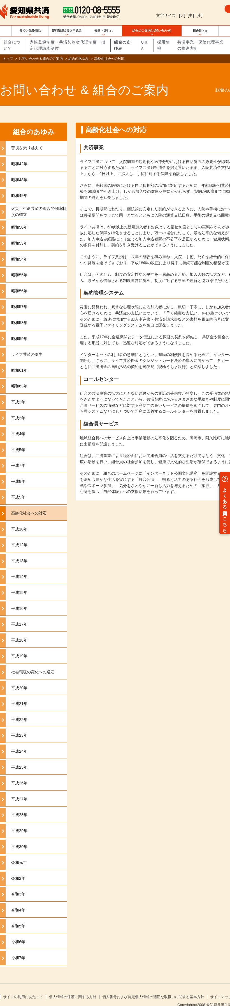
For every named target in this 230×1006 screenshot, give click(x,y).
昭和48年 (19, 171)
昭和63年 (19, 377)
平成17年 (19, 615)
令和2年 (18, 869)
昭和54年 (19, 250)
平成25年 (19, 758)
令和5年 (18, 917)
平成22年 (19, 710)
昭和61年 (19, 361)
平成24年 (19, 742)
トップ (8, 58)
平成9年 (18, 488)
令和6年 (18, 933)
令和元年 (19, 853)
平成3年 (18, 408)
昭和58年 (19, 313)
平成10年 (19, 520)
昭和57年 (19, 297)
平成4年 (18, 424)
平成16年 (19, 599)
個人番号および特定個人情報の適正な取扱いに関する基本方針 (153, 988)
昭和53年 (19, 234)
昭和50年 (19, 218)
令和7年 (18, 949)
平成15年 (19, 583)
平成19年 (19, 647)
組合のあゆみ (78, 58)
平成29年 (19, 821)
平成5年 (18, 440)
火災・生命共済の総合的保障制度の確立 (38, 202)
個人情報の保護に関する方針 (72, 988)
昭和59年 (19, 329)
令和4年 (18, 901)
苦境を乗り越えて (27, 139)
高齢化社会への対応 (29, 504)
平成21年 (19, 694)
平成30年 (19, 837)
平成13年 (19, 552)
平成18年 (19, 631)
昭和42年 (19, 155)
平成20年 (19, 679)
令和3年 (18, 885)
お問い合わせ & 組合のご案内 (40, 58)
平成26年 (19, 774)
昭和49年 (19, 186)
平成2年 (18, 393)
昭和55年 (19, 266)
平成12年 (19, 536)
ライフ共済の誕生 (27, 345)
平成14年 (19, 567)
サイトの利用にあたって (23, 988)
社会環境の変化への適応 (32, 663)
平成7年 (18, 456)
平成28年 (19, 805)
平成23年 (19, 726)
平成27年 (19, 790)
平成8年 (18, 472)
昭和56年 (19, 282)
